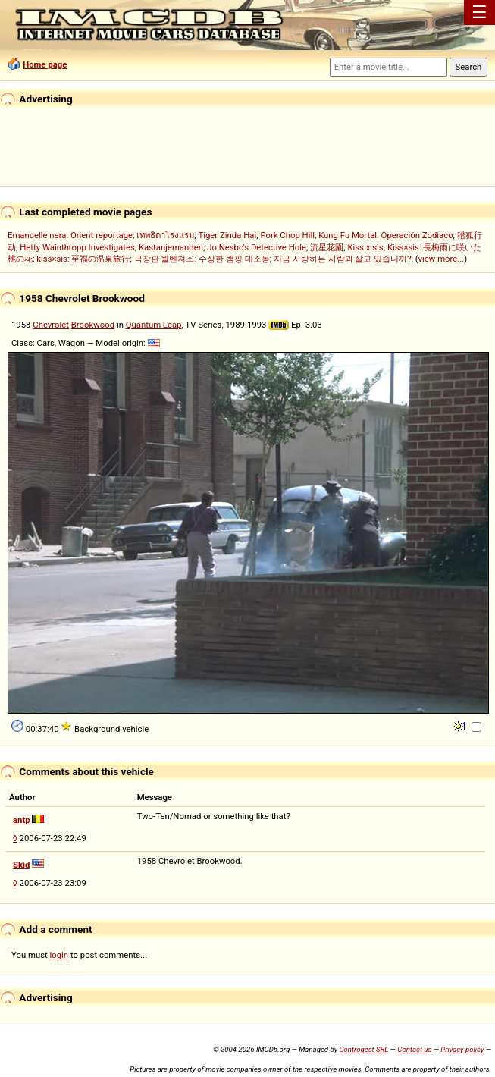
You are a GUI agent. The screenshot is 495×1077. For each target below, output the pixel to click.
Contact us (414, 1049)
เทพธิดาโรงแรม (165, 235)
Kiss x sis (365, 247)
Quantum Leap (154, 324)
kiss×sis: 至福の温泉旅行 (83, 258)
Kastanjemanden (171, 247)
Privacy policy (462, 1049)
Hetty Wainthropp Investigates (77, 247)
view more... (441, 258)
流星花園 (326, 247)
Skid (21, 864)
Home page (45, 64)
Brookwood (92, 324)
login (59, 955)
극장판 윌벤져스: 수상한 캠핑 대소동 (202, 258)
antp (21, 820)
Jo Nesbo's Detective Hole (256, 247)
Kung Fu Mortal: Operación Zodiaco (385, 235)
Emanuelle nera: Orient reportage (70, 235)
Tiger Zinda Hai (227, 235)
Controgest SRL (363, 1049)
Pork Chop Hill (287, 235)
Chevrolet (51, 324)
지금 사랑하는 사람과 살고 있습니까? (343, 258)
